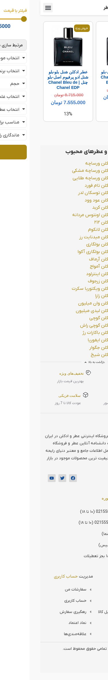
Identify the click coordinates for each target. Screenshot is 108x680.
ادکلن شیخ (60, 355)
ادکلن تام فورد (57, 185)
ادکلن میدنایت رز (55, 237)
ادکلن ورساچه (58, 163)
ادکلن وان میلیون (54, 303)
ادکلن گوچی (60, 318)
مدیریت (33, 576)
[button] (7, 7)
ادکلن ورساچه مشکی (51, 171)
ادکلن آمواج (60, 266)
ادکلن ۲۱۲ (62, 222)
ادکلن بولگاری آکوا (54, 252)
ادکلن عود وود (57, 200)
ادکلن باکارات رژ (56, 333)
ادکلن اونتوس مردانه (51, 215)
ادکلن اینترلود (58, 274)
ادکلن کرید (61, 207)
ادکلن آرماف (60, 259)
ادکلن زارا (63, 296)
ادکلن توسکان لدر (54, 193)
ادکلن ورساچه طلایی (51, 178)
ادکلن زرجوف (59, 281)
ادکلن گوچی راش (55, 325)
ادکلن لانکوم (59, 230)
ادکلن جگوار (60, 348)
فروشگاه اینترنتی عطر (84, 8)
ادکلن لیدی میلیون (53, 311)
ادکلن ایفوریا (59, 340)
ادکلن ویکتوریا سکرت (51, 289)
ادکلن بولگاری (58, 244)
